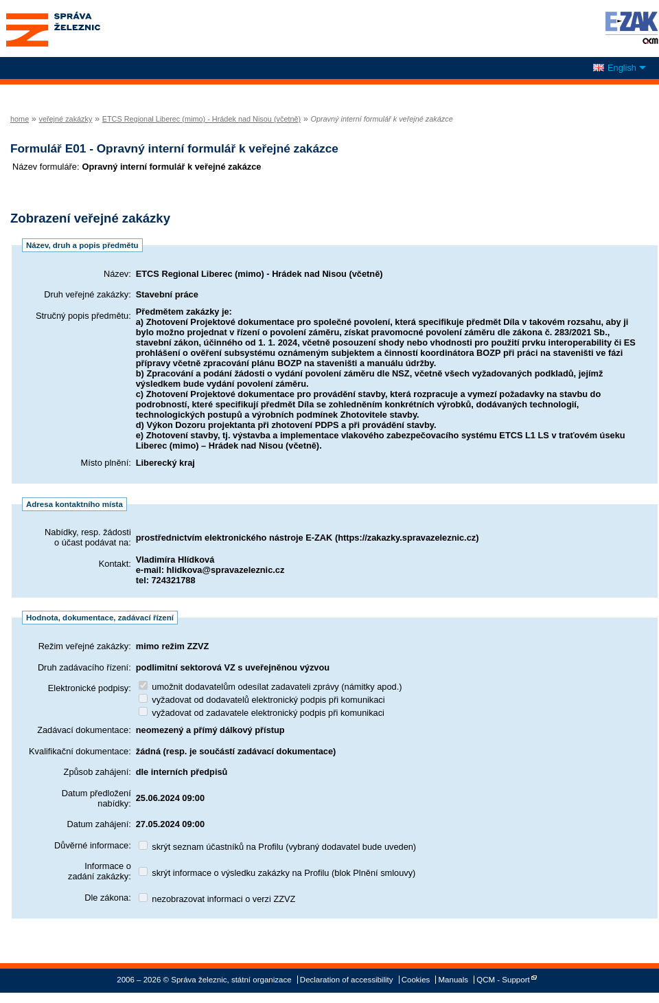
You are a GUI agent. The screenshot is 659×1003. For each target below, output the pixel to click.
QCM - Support (502, 980)
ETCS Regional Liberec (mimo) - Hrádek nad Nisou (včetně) (201, 119)
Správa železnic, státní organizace (78, 28)
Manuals (454, 980)
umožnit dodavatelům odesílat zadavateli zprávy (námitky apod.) (270, 686)
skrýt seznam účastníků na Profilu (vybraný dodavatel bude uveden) (277, 847)
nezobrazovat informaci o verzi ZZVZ (217, 899)
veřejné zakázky (65, 119)
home (19, 119)
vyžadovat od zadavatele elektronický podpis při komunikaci (261, 713)
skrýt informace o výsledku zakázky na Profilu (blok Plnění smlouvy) (277, 873)
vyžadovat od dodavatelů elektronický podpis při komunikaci (262, 700)
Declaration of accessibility (346, 980)
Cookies (416, 980)
